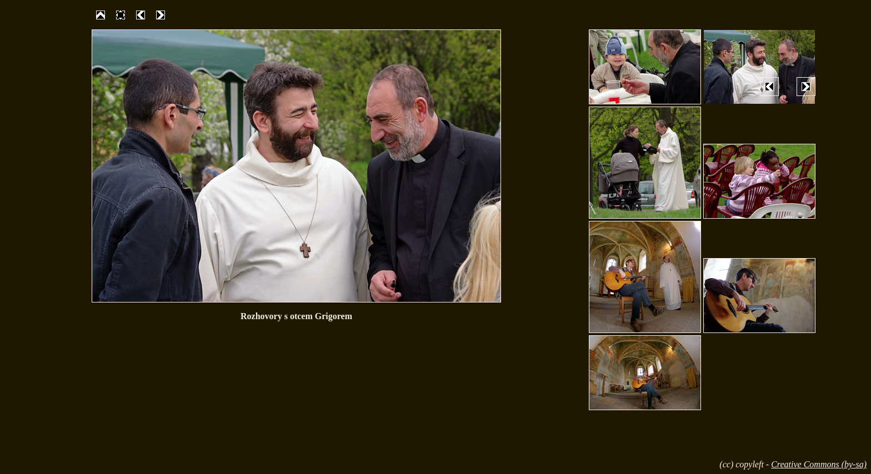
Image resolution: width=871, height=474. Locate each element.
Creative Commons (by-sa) (819, 464)
